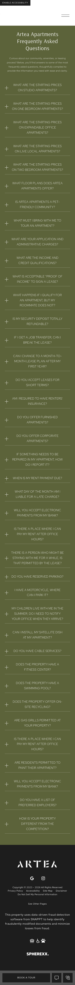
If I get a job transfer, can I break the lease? (37, 340)
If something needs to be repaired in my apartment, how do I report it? (37, 459)
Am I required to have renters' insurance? (37, 401)
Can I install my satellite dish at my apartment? (37, 635)
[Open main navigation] (65, 15)
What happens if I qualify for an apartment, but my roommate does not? (37, 300)
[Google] (32, 878)
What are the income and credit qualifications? (37, 260)
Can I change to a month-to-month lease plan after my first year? (37, 361)
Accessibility (33, 890)
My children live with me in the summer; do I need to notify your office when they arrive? (37, 613)
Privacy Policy (15, 890)
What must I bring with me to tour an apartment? (37, 223)
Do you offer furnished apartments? (37, 419)
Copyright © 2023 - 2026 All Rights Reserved (38, 887)
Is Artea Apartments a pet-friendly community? (37, 204)
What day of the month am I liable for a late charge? (37, 494)
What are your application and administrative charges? (38, 241)
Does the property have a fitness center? (37, 667)
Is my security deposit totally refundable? (37, 321)
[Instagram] (43, 878)
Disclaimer (61, 890)
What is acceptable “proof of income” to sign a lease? (37, 279)
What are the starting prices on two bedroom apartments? (37, 167)
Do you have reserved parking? (38, 577)
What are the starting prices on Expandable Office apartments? (37, 127)
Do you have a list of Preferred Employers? (37, 802)
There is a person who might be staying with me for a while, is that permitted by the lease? (37, 558)
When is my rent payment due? (37, 478)
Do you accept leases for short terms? (37, 382)
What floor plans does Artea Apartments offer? (37, 185)
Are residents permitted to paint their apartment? (37, 765)
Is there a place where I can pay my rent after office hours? (37, 534)
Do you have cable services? (37, 651)
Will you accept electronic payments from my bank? (37, 512)
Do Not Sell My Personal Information (37, 894)
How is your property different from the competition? (37, 824)
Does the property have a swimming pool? (37, 685)
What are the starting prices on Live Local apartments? (37, 148)
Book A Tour (26, 977)
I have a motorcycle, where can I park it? (37, 592)
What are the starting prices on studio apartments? (37, 87)
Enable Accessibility (15, 2)
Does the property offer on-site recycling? (37, 704)
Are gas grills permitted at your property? (37, 723)
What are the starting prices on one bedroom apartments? (37, 106)
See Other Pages (37, 903)
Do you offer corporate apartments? (37, 438)
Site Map (48, 890)
